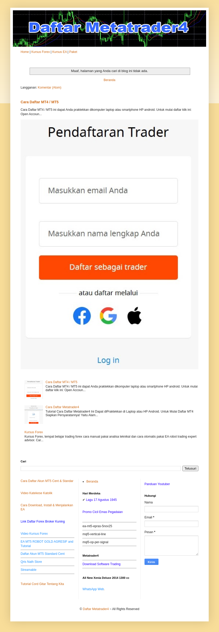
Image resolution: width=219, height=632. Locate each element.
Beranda (109, 80)
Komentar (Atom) (49, 87)
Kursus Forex (40, 52)
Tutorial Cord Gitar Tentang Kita (42, 584)
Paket (73, 52)
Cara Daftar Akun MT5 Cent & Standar (47, 481)
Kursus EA (59, 52)
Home (25, 52)
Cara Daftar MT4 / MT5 (39, 102)
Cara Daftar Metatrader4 (62, 407)
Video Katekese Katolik (36, 493)
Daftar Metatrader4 (96, 609)
